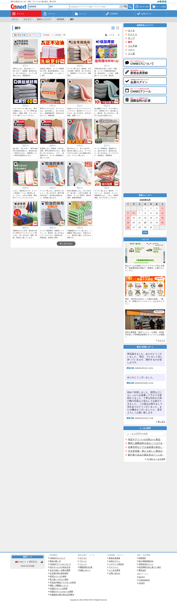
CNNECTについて (57, 558)
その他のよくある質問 (155, 459)
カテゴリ (83, 558)
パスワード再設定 (116, 564)
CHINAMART (144, 580)
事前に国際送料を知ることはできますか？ (146, 443)
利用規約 (142, 558)
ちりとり (132, 34)
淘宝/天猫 (19, 35)
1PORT (141, 583)
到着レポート (85, 570)
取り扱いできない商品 (59, 579)
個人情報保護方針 (145, 561)
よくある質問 (114, 570)
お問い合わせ (114, 573)
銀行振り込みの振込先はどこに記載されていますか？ (146, 455)
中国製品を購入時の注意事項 (62, 594)
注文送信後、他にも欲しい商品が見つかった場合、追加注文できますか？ (146, 451)
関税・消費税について (59, 585)
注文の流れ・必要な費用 (60, 570)
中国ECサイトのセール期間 (61, 591)
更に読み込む (66, 243)
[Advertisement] (66, 269)
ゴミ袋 (131, 53)
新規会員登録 (114, 558)
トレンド (83, 564)
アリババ (34, 35)
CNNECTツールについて (60, 564)
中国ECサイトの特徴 (58, 588)
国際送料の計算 (85, 567)
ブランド (83, 561)
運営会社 (142, 570)
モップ (131, 38)
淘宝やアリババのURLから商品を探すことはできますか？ (146, 439)
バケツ (131, 49)
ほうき (131, 30)
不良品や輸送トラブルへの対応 (63, 582)
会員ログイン (114, 561)
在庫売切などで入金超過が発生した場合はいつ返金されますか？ (146, 447)
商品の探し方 (55, 561)
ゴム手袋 (132, 46)
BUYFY (141, 577)
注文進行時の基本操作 (59, 573)
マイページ (113, 567)
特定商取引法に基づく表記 (149, 567)
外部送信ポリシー (145, 564)
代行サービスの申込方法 (60, 567)
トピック (161, 340)
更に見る (161, 422)
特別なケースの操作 (58, 576)
